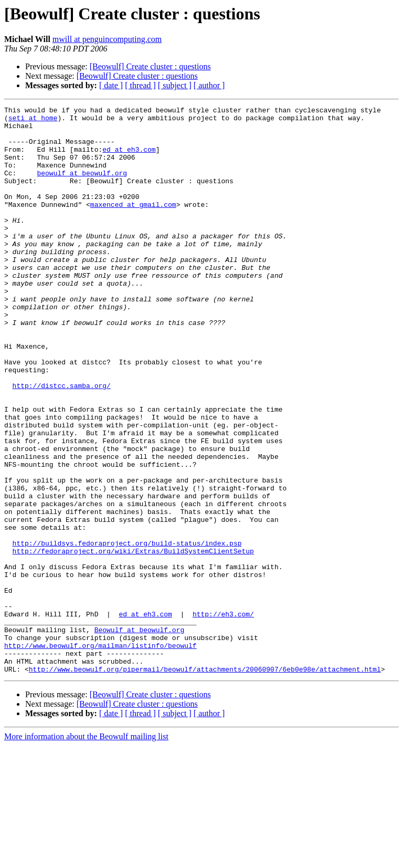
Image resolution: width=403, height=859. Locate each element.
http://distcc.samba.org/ (62, 442)
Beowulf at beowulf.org (139, 735)
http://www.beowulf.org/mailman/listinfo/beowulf (100, 754)
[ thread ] (140, 85)
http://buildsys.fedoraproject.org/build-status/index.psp (127, 631)
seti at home (33, 120)
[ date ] (111, 85)
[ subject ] (175, 85)
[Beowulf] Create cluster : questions (150, 66)
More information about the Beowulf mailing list (86, 849)
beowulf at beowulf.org (82, 187)
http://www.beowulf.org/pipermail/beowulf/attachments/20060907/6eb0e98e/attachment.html (205, 782)
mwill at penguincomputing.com (107, 39)
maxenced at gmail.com (133, 224)
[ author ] (209, 85)
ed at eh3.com (128, 158)
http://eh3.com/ (223, 716)
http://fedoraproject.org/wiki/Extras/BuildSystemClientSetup (133, 640)
